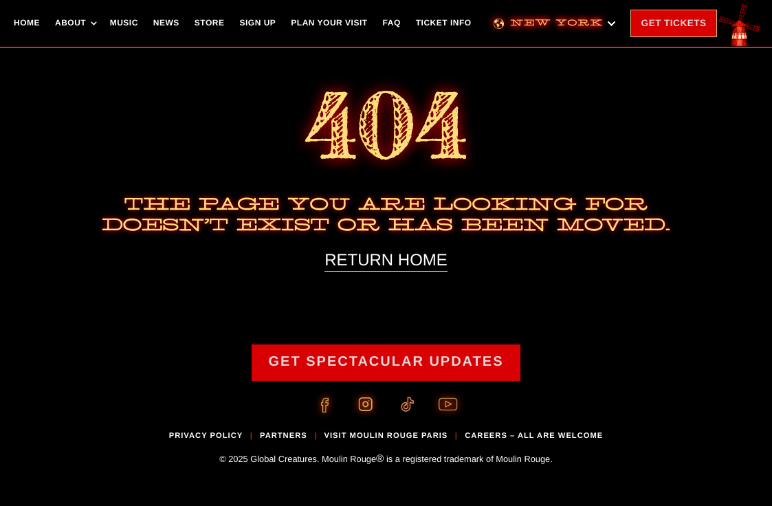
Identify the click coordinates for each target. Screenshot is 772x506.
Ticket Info (444, 23)
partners (283, 436)
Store (210, 23)
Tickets (679, 27)
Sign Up (257, 23)
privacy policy (206, 436)
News (166, 23)
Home (27, 23)
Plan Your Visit (329, 23)
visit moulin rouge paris (386, 436)
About (70, 23)
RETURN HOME (386, 260)
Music (124, 23)
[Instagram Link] (366, 405)
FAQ (392, 23)
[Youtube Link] (448, 405)
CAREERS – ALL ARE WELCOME (534, 436)
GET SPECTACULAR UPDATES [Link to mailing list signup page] (386, 361)
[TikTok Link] (407, 405)
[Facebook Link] (324, 405)
